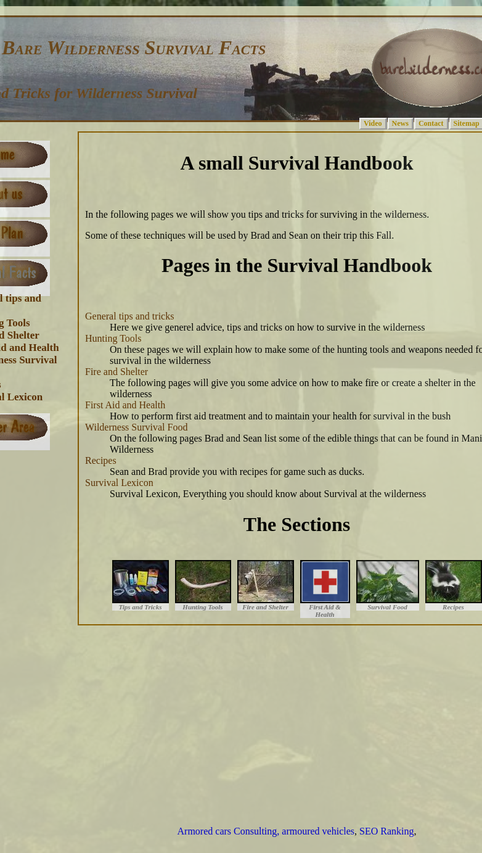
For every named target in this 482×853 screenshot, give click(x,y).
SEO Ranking (386, 831)
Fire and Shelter (116, 371)
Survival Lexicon (119, 482)
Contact (431, 123)
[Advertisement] (248, 718)
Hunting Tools (113, 338)
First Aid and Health (125, 405)
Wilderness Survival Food (136, 427)
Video (373, 123)
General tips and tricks (129, 316)
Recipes (100, 460)
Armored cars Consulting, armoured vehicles (266, 831)
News (400, 123)
